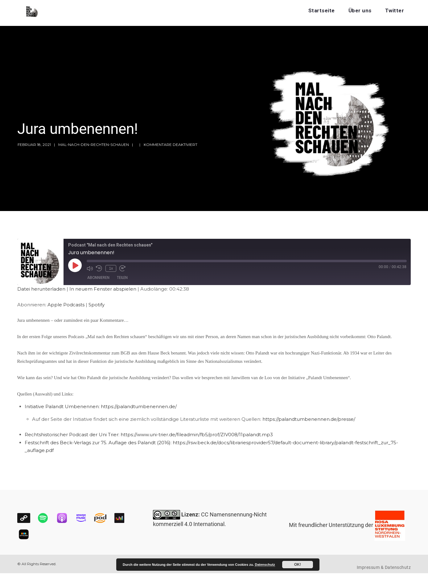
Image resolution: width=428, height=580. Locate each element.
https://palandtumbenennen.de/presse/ (308, 419)
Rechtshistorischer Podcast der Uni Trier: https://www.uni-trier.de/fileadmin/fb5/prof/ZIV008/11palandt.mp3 (149, 434)
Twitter (394, 10)
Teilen (122, 278)
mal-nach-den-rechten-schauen (93, 144)
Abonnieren (98, 278)
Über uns (360, 10)
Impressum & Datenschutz (384, 567)
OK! (297, 564)
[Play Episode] (75, 265)
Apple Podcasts (65, 305)
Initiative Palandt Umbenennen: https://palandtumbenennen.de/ (101, 406)
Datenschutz (265, 564)
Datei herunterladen (41, 289)
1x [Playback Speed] (110, 268)
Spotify (96, 305)
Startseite (321, 10)
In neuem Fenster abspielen (102, 289)
